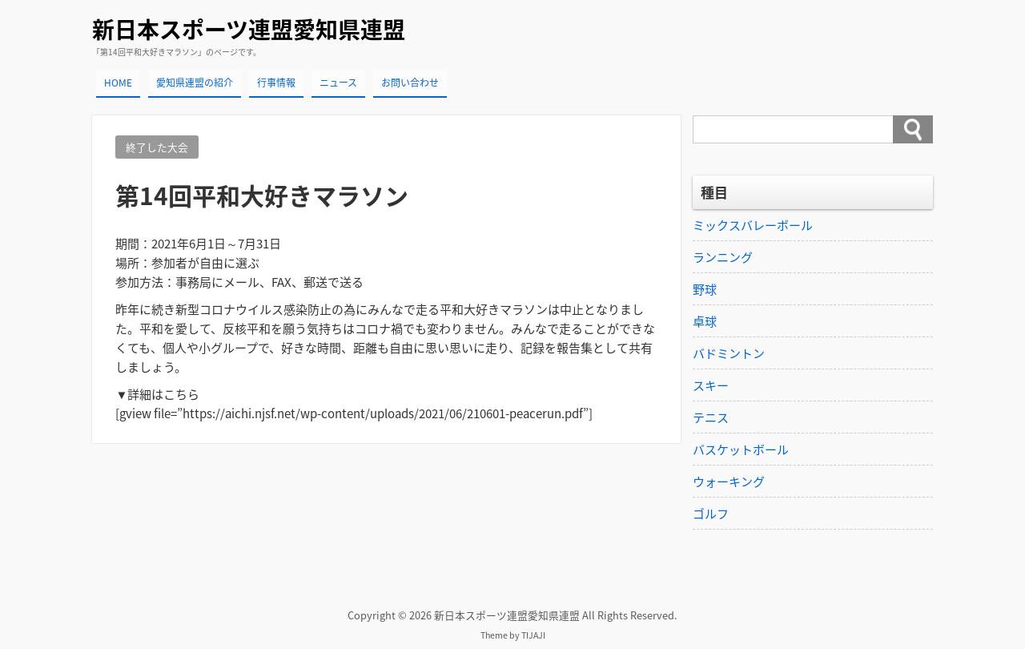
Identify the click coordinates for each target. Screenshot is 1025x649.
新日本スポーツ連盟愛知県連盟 (248, 29)
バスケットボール (741, 449)
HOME (118, 82)
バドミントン (729, 353)
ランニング (723, 257)
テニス (711, 417)
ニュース (338, 82)
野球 (705, 289)
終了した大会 (157, 147)
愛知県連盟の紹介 (194, 82)
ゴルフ (711, 513)
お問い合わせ (410, 82)
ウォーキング (729, 481)
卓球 (705, 321)
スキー (711, 385)
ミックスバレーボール (753, 225)
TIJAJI (533, 635)
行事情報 (276, 82)
